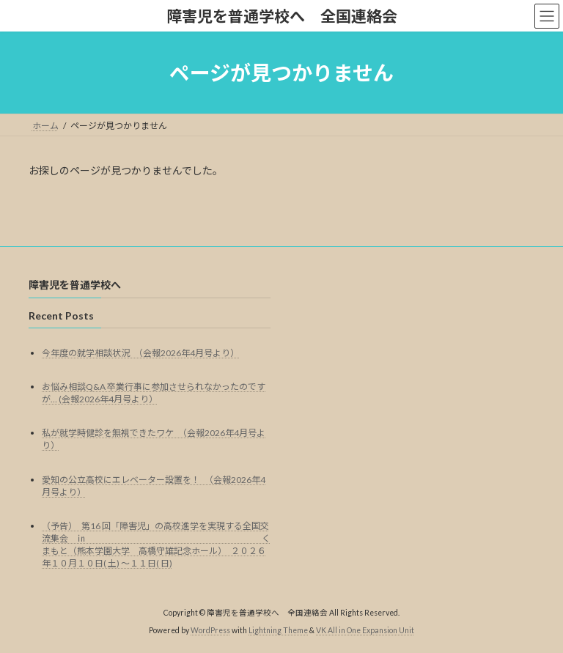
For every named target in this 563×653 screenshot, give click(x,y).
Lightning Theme (278, 631)
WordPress (210, 631)
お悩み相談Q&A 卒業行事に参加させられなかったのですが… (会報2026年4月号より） (153, 393)
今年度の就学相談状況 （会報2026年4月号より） (140, 352)
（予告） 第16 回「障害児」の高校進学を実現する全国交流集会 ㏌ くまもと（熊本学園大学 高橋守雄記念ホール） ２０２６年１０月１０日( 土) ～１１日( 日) (156, 544)
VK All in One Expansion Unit (365, 631)
